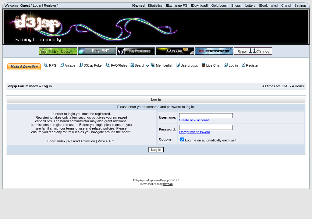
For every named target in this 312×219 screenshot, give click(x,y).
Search (137, 65)
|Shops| (236, 5)
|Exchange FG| (177, 5)
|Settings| (300, 5)
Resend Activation (81, 141)
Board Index (56, 141)
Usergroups (187, 65)
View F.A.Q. (106, 141)
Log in (231, 65)
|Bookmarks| (268, 5)
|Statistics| (155, 5)
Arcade (67, 65)
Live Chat (211, 65)
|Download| (199, 5)
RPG (50, 65)
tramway (168, 184)
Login (37, 5)
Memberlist (161, 65)
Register (50, 5)
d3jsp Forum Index (23, 86)
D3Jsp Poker (91, 65)
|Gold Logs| (219, 5)
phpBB (168, 180)
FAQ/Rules (116, 65)
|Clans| (285, 5)
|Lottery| (250, 5)
